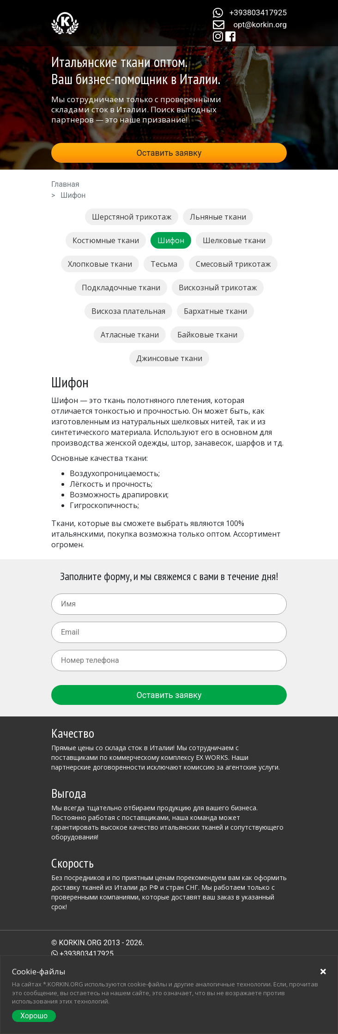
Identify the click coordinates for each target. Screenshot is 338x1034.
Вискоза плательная (128, 311)
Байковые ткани (207, 335)
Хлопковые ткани (100, 264)
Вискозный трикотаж (218, 287)
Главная (65, 184)
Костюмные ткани (105, 240)
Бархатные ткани (215, 311)
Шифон (170, 240)
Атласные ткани (130, 335)
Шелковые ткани (234, 240)
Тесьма (164, 264)
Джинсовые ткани (169, 358)
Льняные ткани (218, 217)
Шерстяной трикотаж (131, 217)
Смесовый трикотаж (233, 264)
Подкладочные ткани (121, 287)
